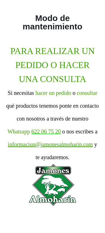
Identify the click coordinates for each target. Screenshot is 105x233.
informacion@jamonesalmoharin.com (50, 144)
